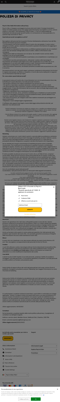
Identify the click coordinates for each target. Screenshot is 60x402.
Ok (35, 399)
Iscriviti (30, 209)
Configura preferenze (24, 399)
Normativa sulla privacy (30, 214)
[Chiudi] (53, 187)
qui (43, 394)
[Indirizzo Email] (30, 205)
